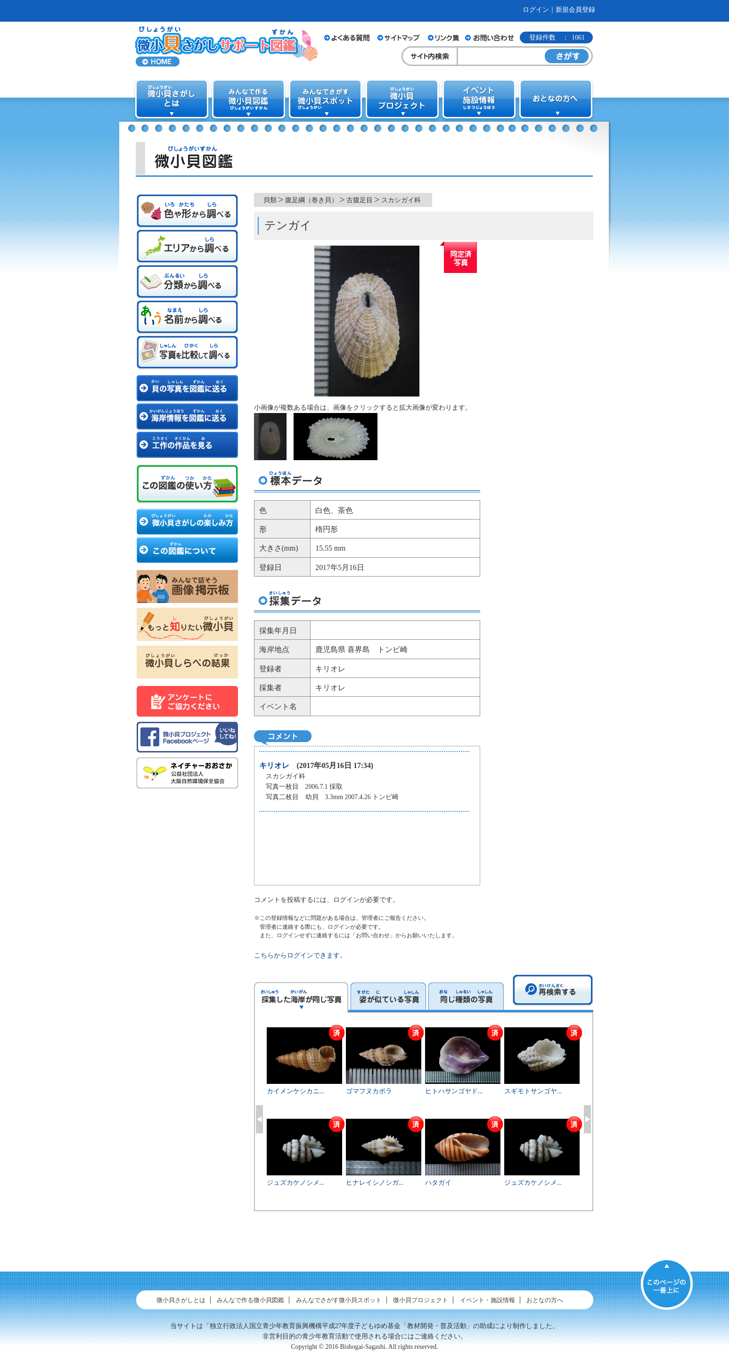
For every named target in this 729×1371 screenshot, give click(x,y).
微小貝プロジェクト (420, 1300)
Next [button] (587, 1119)
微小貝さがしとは (180, 1300)
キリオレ (274, 765)
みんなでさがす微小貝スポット (339, 1300)
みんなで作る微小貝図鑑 (250, 1300)
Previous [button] (259, 1119)
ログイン (536, 9)
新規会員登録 (575, 9)
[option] (423, 1117)
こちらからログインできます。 (300, 955)
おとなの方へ (544, 1300)
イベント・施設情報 (487, 1300)
